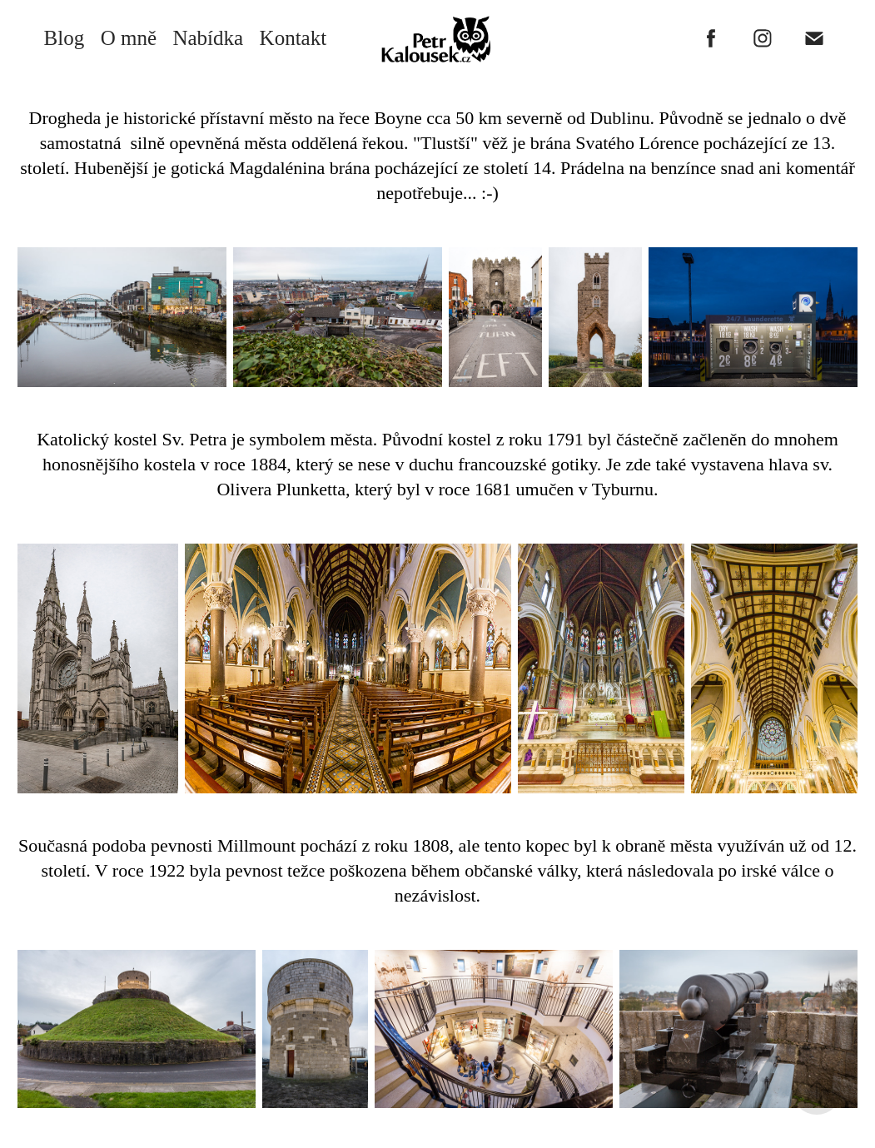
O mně (129, 38)
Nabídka (207, 38)
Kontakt (293, 38)
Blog (64, 38)
